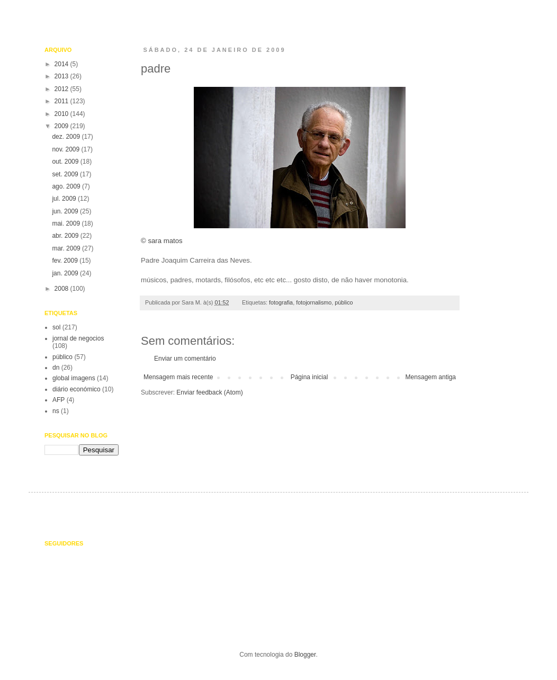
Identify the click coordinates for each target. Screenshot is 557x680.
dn (55, 367)
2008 (62, 288)
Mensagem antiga (431, 377)
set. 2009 (66, 174)
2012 (62, 89)
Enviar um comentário (185, 358)
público (344, 302)
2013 (62, 76)
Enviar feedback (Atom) (209, 392)
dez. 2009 (67, 136)
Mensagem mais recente (178, 377)
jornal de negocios (78, 338)
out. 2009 (66, 161)
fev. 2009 (65, 260)
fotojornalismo (313, 302)
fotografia (281, 302)
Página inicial (309, 377)
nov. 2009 (66, 149)
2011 (62, 101)
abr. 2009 (66, 235)
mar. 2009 (67, 248)
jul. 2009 (65, 198)
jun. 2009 (66, 211)
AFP (58, 400)
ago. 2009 (67, 186)
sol (56, 327)
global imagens (73, 378)
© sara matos (274, 164)
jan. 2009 (66, 273)
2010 (62, 114)
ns (55, 411)
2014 (62, 64)
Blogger (305, 654)
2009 (62, 126)
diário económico (76, 389)
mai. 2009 (67, 223)
